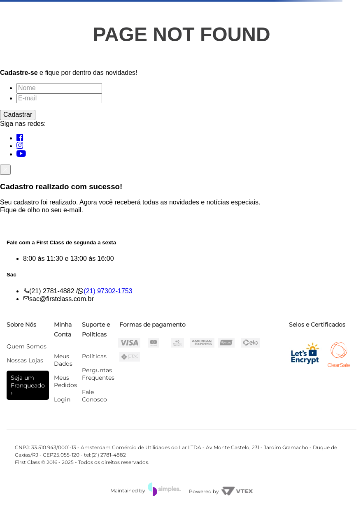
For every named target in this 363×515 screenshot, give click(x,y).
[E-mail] (59, 98)
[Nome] (59, 88)
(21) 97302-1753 (108, 291)
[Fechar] (5, 169)
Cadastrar (17, 114)
